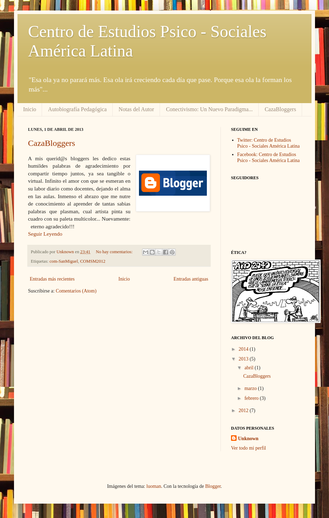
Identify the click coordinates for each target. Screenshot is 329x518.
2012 (244, 410)
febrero (252, 398)
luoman (153, 486)
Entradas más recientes (52, 279)
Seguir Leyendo (45, 234)
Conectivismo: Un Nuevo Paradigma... (209, 109)
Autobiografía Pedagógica (77, 109)
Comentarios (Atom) (76, 291)
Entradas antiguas (191, 279)
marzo (251, 388)
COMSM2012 (92, 261)
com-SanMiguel (64, 261)
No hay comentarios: (115, 251)
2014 (244, 349)
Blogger (212, 486)
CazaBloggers (280, 109)
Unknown (248, 438)
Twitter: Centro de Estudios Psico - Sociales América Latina (268, 143)
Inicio (29, 109)
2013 (244, 359)
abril (249, 367)
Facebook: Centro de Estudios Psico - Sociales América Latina (268, 157)
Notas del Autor (136, 109)
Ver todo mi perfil (248, 448)
